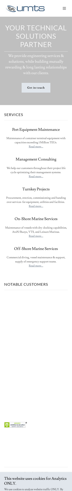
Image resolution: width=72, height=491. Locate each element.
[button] (64, 8)
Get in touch (36, 87)
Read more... (36, 146)
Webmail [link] (36, 481)
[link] (25, 8)
